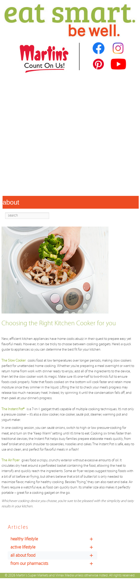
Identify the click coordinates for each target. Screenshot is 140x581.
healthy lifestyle (53, 539)
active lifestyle (53, 547)
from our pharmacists (53, 564)
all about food (53, 555)
